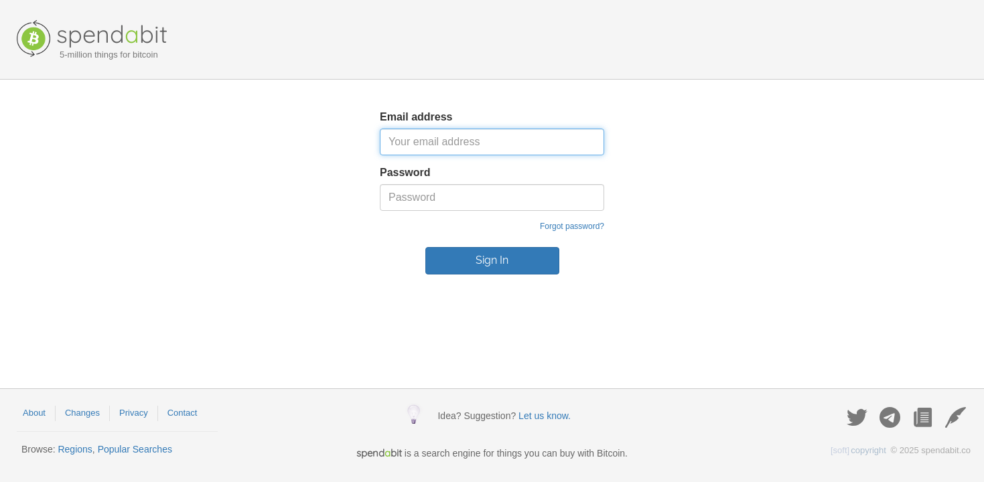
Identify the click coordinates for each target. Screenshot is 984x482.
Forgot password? (572, 226)
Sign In (492, 260)
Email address (416, 117)
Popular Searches (135, 449)
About (34, 413)
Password (405, 172)
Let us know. (544, 415)
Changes (82, 413)
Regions (75, 449)
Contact (182, 413)
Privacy (133, 413)
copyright (858, 450)
